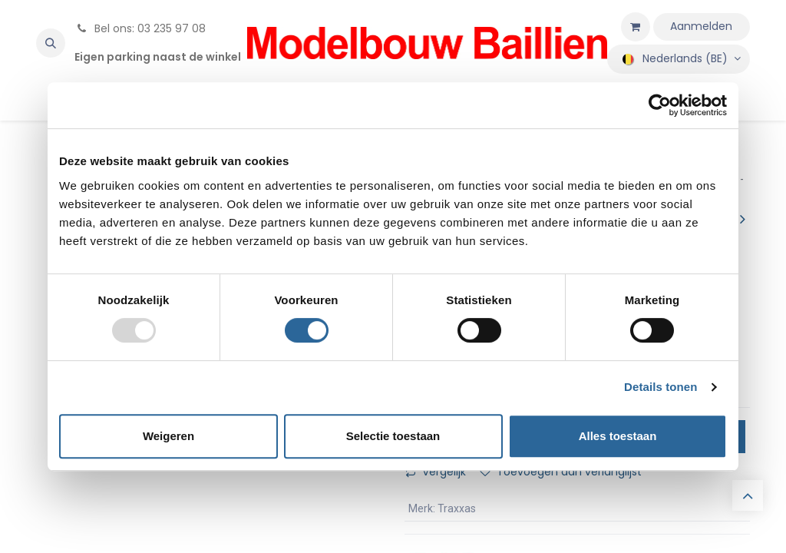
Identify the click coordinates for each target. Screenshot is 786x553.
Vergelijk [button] (435, 471)
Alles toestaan (618, 435)
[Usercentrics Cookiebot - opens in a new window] (660, 105)
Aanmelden (701, 26)
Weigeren (168, 435)
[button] (50, 43)
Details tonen (660, 386)
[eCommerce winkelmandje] (635, 26)
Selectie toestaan (393, 435)
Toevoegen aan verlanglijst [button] (561, 471)
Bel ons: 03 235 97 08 (140, 28)
